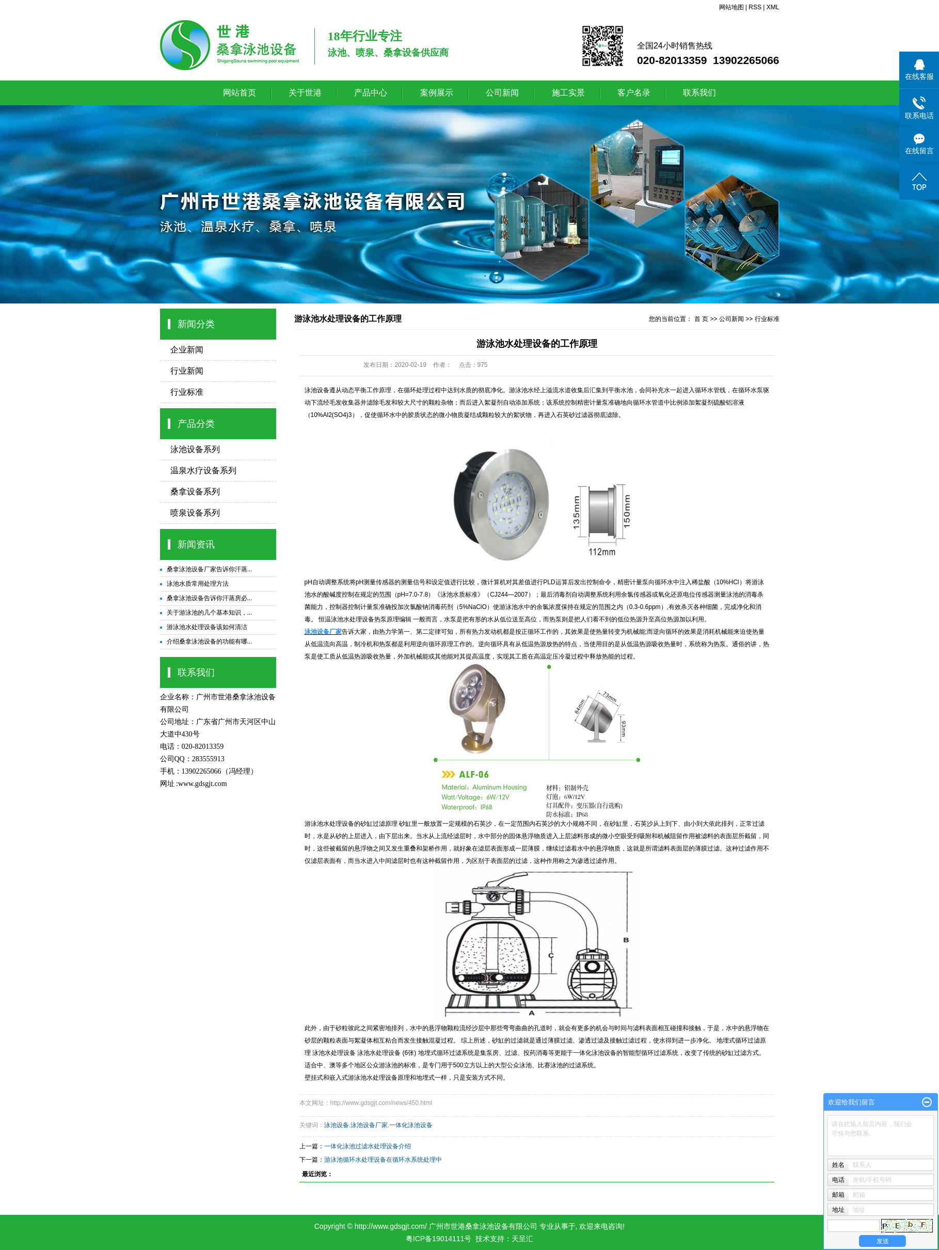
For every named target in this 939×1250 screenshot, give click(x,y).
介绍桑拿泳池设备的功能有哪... (209, 641)
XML (773, 7)
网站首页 (239, 92)
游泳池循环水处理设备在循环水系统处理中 (383, 1159)
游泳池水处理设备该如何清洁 (207, 627)
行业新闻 (186, 370)
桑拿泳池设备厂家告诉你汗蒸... (209, 569)
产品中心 (370, 92)
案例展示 (436, 92)
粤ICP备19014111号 (439, 1239)
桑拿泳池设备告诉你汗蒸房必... (209, 598)
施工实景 (568, 92)
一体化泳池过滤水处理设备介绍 (367, 1146)
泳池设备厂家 (369, 1125)
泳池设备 (317, 390)
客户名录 (633, 92)
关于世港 (305, 92)
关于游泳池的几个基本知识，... (209, 612)
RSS (755, 7)
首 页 (701, 319)
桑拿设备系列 (195, 491)
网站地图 (731, 7)
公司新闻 (502, 92)
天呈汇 (522, 1239)
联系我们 (699, 92)
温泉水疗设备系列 (203, 470)
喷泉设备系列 (195, 512)
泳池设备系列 (195, 449)
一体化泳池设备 (594, 1052)
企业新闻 (186, 349)
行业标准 (186, 392)
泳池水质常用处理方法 (198, 583)
